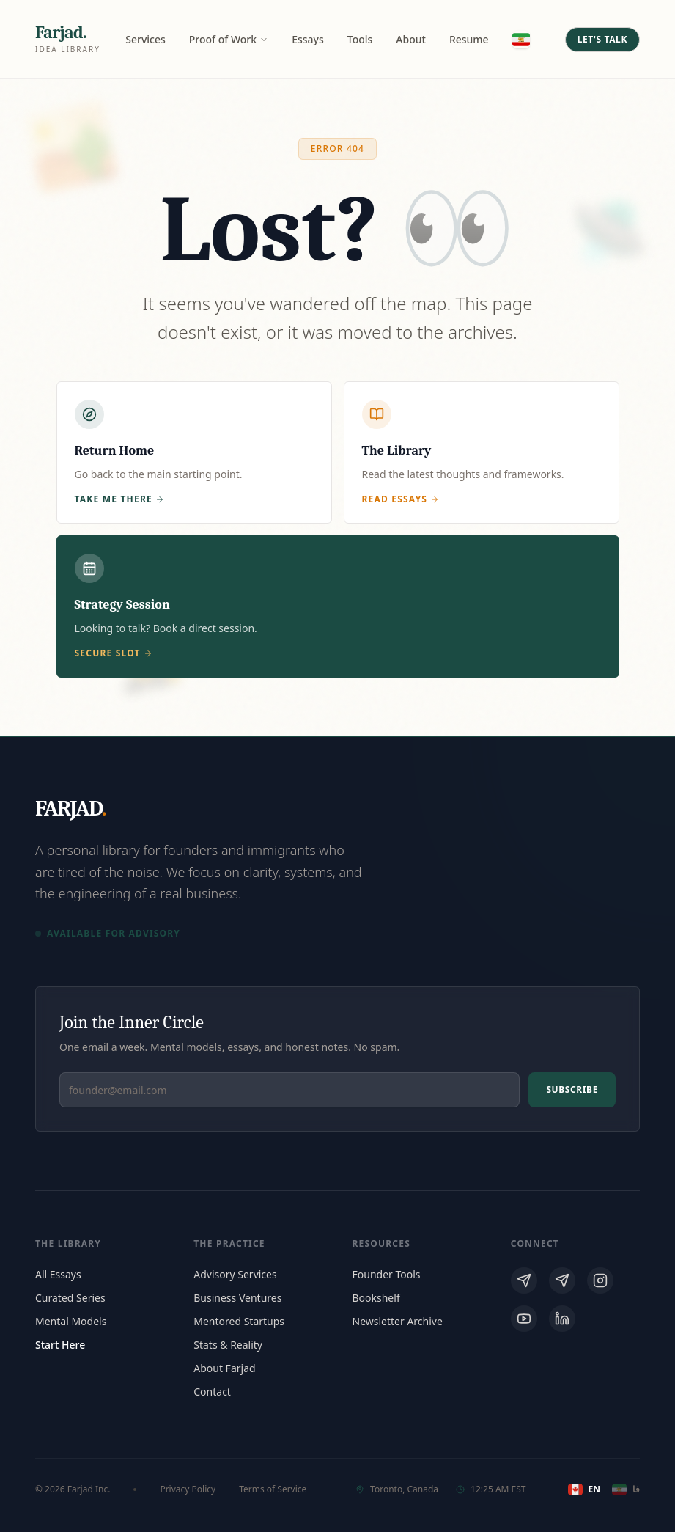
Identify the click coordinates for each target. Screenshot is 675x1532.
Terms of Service (272, 1489)
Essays (308, 39)
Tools (360, 39)
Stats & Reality (227, 1345)
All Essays (58, 1274)
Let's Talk (602, 39)
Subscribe (572, 1089)
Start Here (60, 1345)
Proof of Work (228, 39)
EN (584, 1489)
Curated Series (70, 1298)
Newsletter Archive (398, 1321)
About (411, 39)
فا (626, 1489)
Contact (212, 1392)
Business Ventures (237, 1298)
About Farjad (224, 1368)
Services (145, 39)
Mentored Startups (238, 1321)
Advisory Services (234, 1274)
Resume (469, 39)
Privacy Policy (187, 1489)
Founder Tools (387, 1274)
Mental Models (70, 1321)
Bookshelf (376, 1298)
